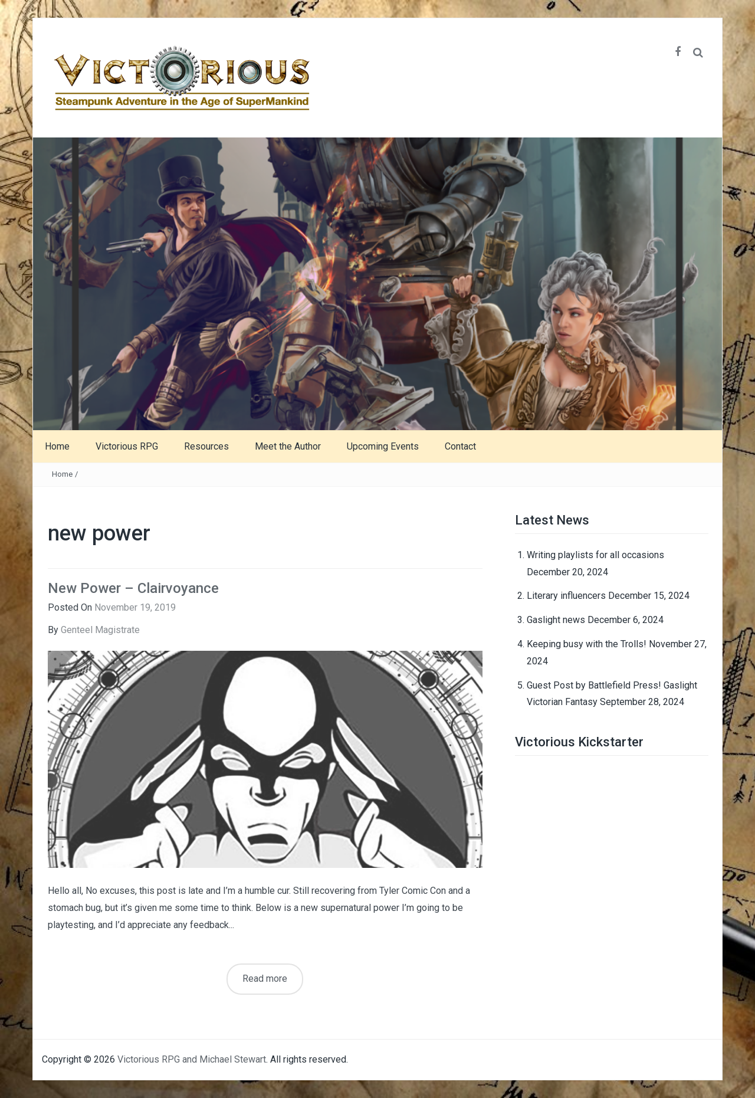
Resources (206, 446)
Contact (460, 446)
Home (57, 446)
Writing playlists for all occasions (595, 555)
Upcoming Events (383, 446)
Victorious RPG (127, 446)
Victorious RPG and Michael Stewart (191, 1059)
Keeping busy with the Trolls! (586, 644)
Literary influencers (566, 595)
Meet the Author (288, 446)
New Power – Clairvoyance (133, 588)
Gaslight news (556, 619)
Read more (264, 978)
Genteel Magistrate (100, 629)
